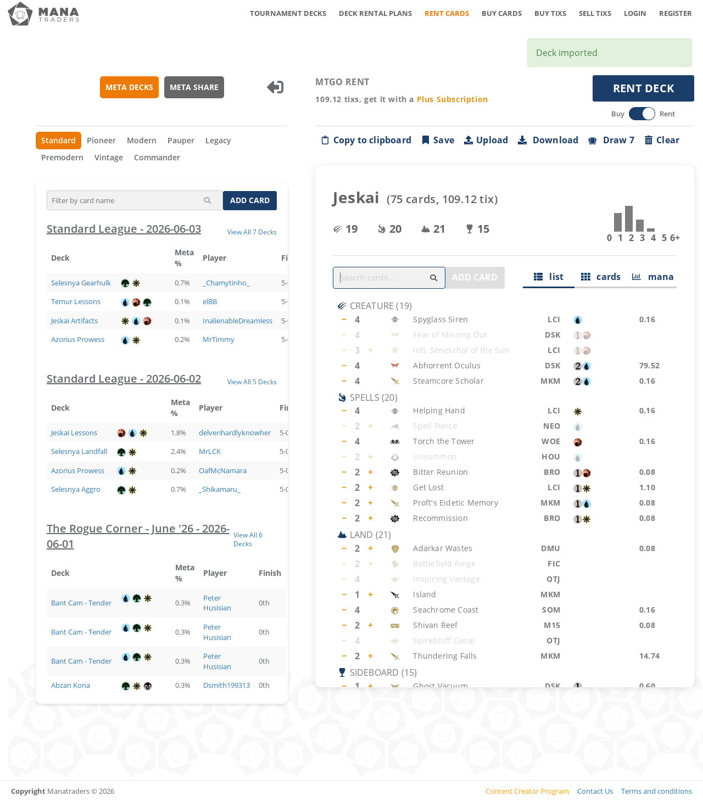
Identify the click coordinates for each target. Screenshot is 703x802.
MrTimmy (219, 339)
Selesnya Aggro (76, 489)
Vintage (108, 157)
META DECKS (129, 87)
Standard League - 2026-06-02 (124, 378)
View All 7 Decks (252, 231)
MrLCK (210, 451)
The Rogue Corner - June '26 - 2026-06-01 (138, 536)
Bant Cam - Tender (81, 603)
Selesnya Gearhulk (81, 283)
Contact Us (595, 791)
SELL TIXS (595, 13)
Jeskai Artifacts (74, 321)
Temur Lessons (76, 301)
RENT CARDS (447, 13)
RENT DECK (643, 88)
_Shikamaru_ (220, 489)
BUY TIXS (550, 13)
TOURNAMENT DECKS (288, 13)
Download (548, 140)
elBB (210, 301)
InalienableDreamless (237, 321)
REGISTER (675, 13)
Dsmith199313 (226, 685)
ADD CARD (250, 200)
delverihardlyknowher (235, 433)
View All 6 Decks (248, 539)
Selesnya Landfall (79, 451)
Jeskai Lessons (74, 433)
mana (653, 277)
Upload (485, 140)
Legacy (218, 140)
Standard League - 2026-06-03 (124, 228)
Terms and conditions (656, 791)
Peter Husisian (217, 603)
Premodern (62, 157)
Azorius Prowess (77, 339)
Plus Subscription (452, 99)
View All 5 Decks (252, 381)
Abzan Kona (70, 685)
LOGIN (635, 13)
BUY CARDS (502, 13)
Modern (142, 140)
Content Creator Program (527, 791)
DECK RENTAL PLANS (375, 13)
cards (601, 277)
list (549, 277)
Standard (58, 140)
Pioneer (101, 140)
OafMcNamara (223, 470)
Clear (661, 140)
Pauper (181, 140)
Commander (157, 157)
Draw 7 (611, 140)
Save (437, 140)
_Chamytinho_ (226, 283)
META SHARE (194, 87)
